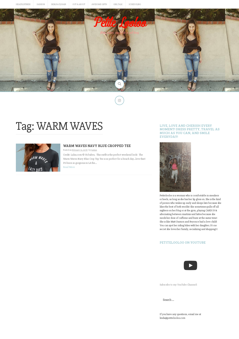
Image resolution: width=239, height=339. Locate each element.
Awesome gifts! (99, 4)
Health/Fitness (23, 4)
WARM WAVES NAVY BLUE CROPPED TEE (97, 145)
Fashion (41, 4)
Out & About (78, 4)
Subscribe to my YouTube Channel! (178, 284)
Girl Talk (117, 4)
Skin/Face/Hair (58, 4)
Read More (69, 167)
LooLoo (94, 150)
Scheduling (135, 4)
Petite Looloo (119, 23)
